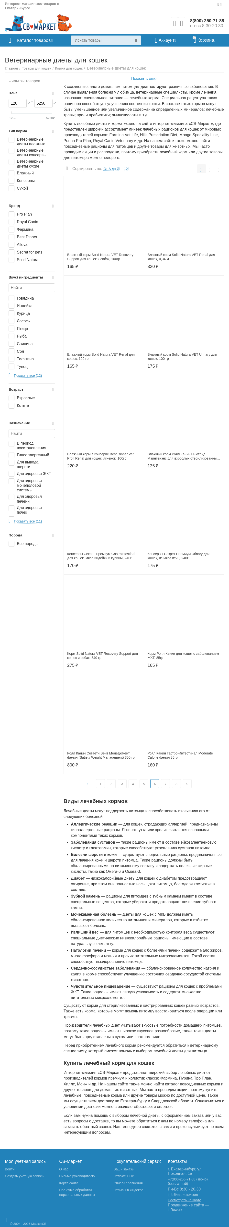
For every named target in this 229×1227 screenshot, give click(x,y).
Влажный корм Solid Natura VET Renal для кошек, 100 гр (101, 356)
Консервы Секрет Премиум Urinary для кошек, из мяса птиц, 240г (179, 556)
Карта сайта (68, 1183)
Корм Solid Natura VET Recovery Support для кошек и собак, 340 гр (102, 656)
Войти (9, 1169)
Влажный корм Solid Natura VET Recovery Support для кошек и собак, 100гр (100, 257)
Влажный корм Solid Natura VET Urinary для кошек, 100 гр (182, 356)
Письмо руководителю (77, 1176)
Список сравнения (128, 1183)
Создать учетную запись (24, 1176)
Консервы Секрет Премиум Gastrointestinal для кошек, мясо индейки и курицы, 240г (101, 556)
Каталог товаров (34, 40)
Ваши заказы (124, 1169)
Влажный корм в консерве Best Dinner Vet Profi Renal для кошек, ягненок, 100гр (100, 456)
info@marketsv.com (183, 1195)
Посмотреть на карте (184, 1200)
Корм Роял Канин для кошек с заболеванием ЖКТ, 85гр (183, 656)
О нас (63, 1169)
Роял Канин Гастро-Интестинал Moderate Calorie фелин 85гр (180, 755)
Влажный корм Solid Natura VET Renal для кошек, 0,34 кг (181, 257)
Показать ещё (143, 78)
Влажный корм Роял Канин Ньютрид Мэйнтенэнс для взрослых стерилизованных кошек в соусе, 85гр (183, 456)
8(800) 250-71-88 (207, 20)
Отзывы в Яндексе (128, 1190)
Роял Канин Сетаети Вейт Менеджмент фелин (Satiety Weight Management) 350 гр (101, 755)
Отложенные (124, 1176)
